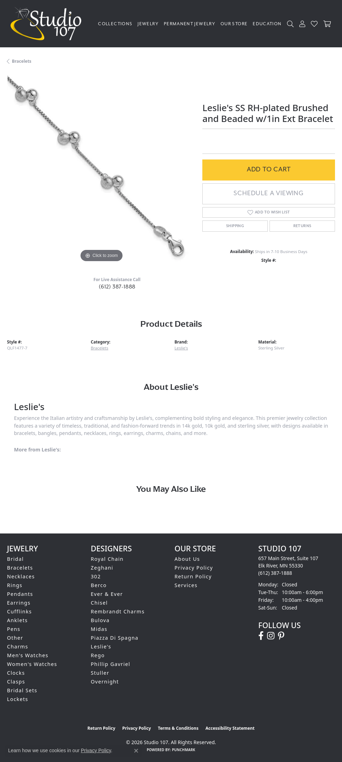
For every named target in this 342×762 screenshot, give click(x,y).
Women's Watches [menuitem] (32, 664)
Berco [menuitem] (99, 585)
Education (267, 24)
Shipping (235, 226)
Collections (115, 24)
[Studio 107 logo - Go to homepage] (47, 23)
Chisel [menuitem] (99, 602)
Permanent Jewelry (189, 24)
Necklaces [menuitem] (21, 576)
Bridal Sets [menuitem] (22, 690)
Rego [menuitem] (98, 655)
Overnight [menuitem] (105, 681)
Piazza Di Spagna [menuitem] (114, 637)
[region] (101, 169)
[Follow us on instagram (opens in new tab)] (270, 636)
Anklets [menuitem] (17, 620)
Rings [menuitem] (14, 585)
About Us (187, 559)
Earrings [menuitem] (18, 602)
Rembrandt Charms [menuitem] (118, 611)
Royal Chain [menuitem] (107, 559)
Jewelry (148, 24)
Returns (302, 226)
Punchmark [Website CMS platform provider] (183, 749)
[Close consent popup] (136, 751)
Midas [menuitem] (99, 629)
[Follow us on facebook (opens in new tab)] (261, 636)
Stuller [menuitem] (100, 672)
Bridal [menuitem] (15, 559)
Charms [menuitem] (17, 646)
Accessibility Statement (229, 728)
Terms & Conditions (178, 728)
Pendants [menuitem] (20, 594)
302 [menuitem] (96, 576)
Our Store (234, 24)
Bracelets (22, 61)
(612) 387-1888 (117, 286)
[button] (290, 23)
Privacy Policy (194, 567)
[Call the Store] (275, 573)
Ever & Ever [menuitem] (107, 594)
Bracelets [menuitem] (20, 567)
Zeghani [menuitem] (102, 567)
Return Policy (193, 576)
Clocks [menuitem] (16, 672)
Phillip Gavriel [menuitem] (110, 664)
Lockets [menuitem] (17, 699)
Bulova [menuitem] (100, 620)
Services (186, 585)
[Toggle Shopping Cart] (327, 23)
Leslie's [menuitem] (101, 646)
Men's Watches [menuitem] (27, 655)
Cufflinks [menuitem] (19, 611)
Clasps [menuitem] (16, 681)
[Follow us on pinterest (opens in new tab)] (281, 636)
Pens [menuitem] (13, 629)
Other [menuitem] (15, 637)
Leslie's (181, 348)
